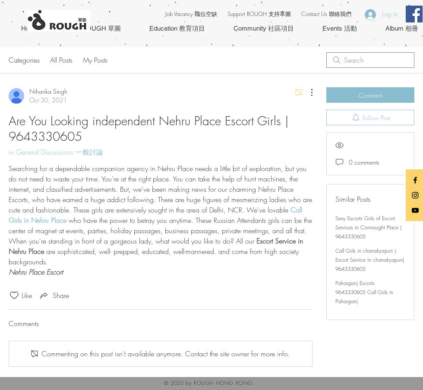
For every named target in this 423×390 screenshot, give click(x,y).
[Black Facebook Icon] (415, 180)
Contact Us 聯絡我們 (326, 14)
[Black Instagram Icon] (415, 195)
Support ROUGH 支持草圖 (259, 14)
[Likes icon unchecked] (14, 295)
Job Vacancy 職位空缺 (191, 14)
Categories (24, 60)
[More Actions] (307, 92)
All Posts (61, 60)
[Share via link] (54, 295)
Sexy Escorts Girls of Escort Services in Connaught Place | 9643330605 (368, 227)
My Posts (95, 60)
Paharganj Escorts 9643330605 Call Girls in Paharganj (364, 292)
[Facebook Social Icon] (414, 14)
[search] (370, 60)
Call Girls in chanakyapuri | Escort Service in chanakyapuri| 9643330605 (369, 260)
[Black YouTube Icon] (415, 210)
